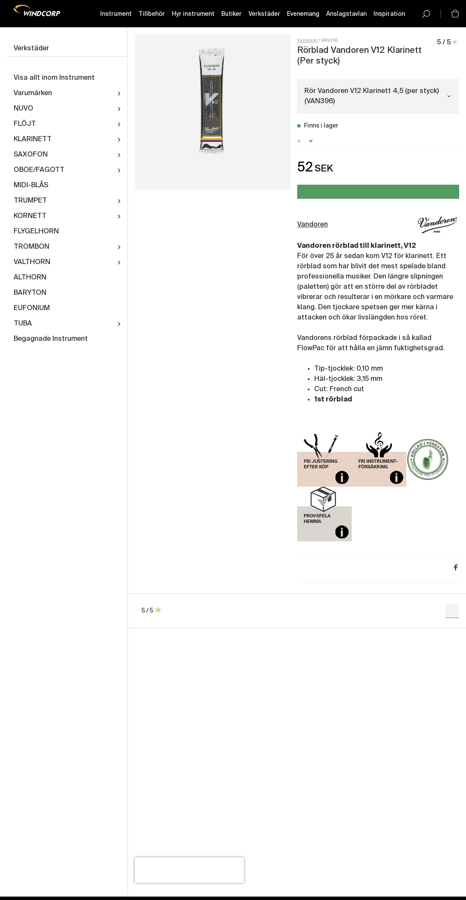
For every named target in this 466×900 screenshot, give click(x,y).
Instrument (116, 14)
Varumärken (33, 93)
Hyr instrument (193, 14)
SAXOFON (31, 154)
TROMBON (31, 247)
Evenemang (303, 14)
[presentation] (189, 870)
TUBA (23, 323)
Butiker (231, 14)
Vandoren (307, 40)
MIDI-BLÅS (31, 185)
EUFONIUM (32, 308)
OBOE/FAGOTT (39, 170)
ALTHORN (30, 277)
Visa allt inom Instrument (54, 78)
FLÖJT (25, 124)
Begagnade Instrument (51, 339)
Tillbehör (152, 14)
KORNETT (30, 216)
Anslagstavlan (346, 14)
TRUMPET (30, 200)
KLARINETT (33, 139)
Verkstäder (264, 14)
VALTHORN (32, 262)
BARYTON (30, 293)
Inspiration (389, 14)
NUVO (23, 108)
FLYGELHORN (36, 231)
